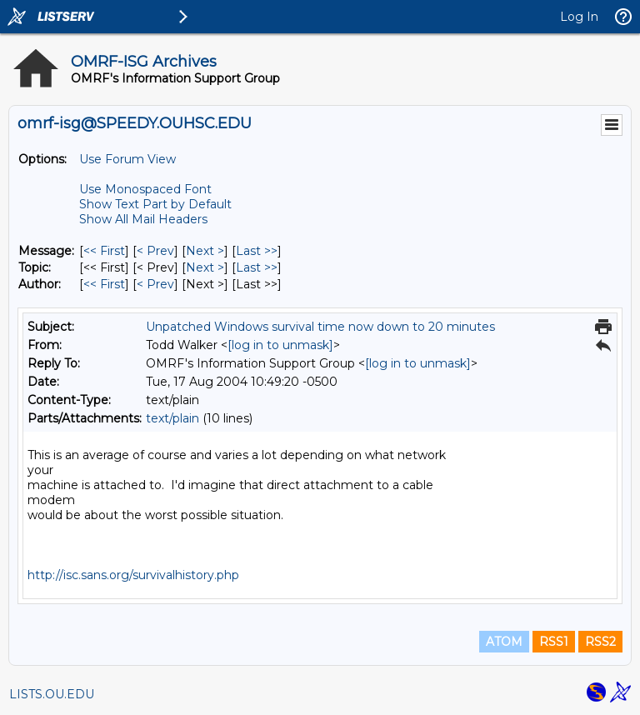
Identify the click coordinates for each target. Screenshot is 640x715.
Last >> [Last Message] (257, 250)
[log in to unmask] (280, 345)
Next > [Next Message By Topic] (205, 267)
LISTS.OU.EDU (51, 694)
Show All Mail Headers (143, 219)
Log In (579, 16)
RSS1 (553, 641)
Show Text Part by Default (155, 204)
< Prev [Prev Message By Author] (155, 284)
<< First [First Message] (104, 250)
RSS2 (600, 641)
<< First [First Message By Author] (104, 284)
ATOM (504, 641)
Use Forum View (127, 159)
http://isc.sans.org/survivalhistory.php (133, 575)
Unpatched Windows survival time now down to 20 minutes (320, 326)
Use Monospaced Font (145, 189)
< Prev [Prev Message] (155, 250)
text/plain (172, 418)
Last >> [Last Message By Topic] (257, 267)
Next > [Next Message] (205, 250)
